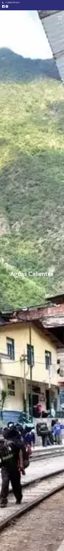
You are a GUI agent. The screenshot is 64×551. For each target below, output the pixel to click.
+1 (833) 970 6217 (12, 2)
